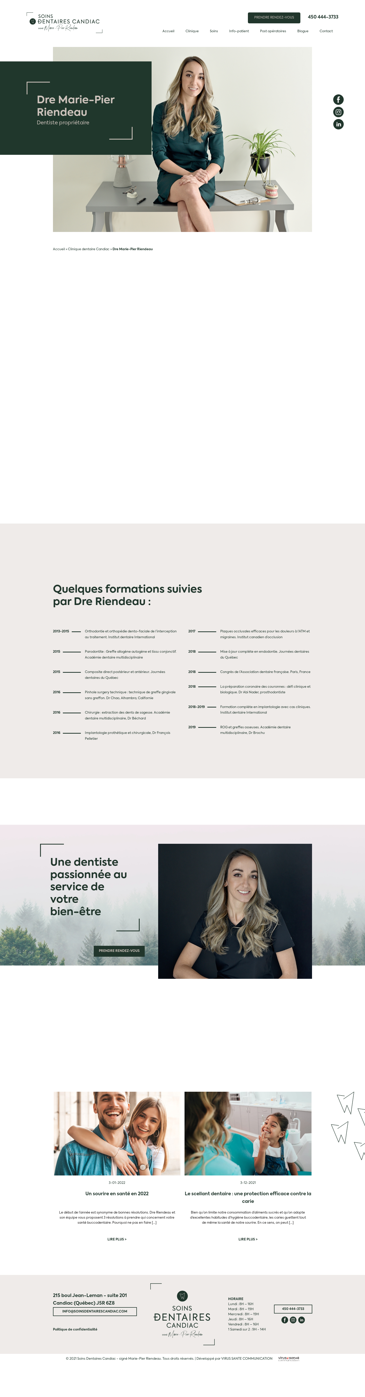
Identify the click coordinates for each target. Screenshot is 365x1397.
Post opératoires (273, 31)
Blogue (302, 31)
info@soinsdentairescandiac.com (94, 1311)
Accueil (168, 31)
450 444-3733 (323, 17)
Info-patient (239, 31)
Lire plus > (116, 1239)
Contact (326, 31)
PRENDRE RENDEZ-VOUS (274, 17)
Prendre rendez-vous (119, 951)
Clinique (192, 31)
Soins (214, 31)
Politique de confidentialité (75, 1329)
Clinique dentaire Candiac (89, 249)
